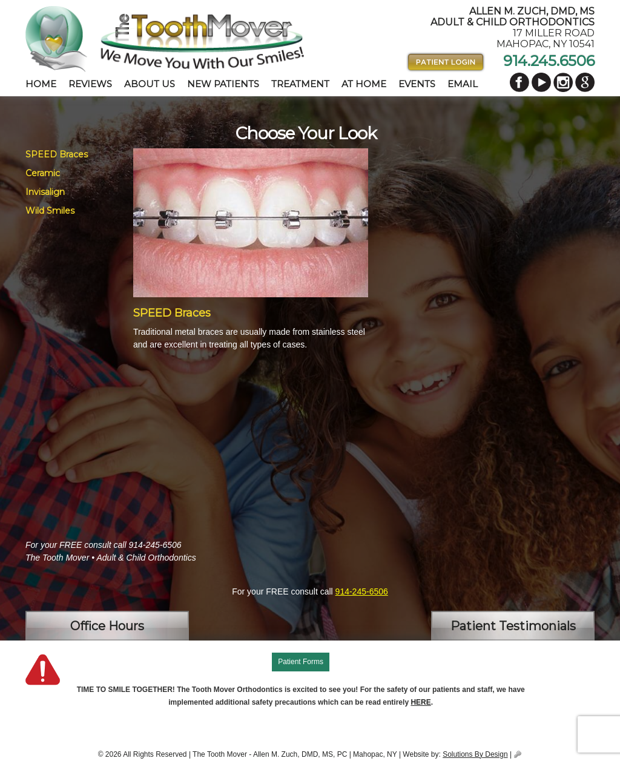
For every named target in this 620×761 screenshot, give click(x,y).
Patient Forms (300, 661)
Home (40, 84)
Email (462, 84)
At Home (363, 84)
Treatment (300, 84)
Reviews (90, 84)
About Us (149, 84)
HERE (420, 702)
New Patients (223, 84)
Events (416, 84)
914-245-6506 (361, 591)
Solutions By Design (475, 754)
